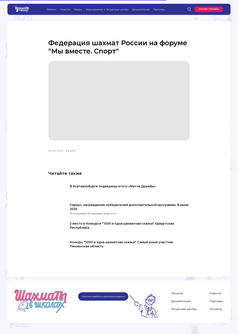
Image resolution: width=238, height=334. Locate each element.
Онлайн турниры (208, 9)
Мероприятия (94, 9)
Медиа (78, 9)
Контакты (216, 309)
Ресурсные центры (117, 9)
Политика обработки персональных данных (103, 296)
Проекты (177, 293)
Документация (140, 9)
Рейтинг (51, 9)
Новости (65, 9)
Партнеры (159, 9)
